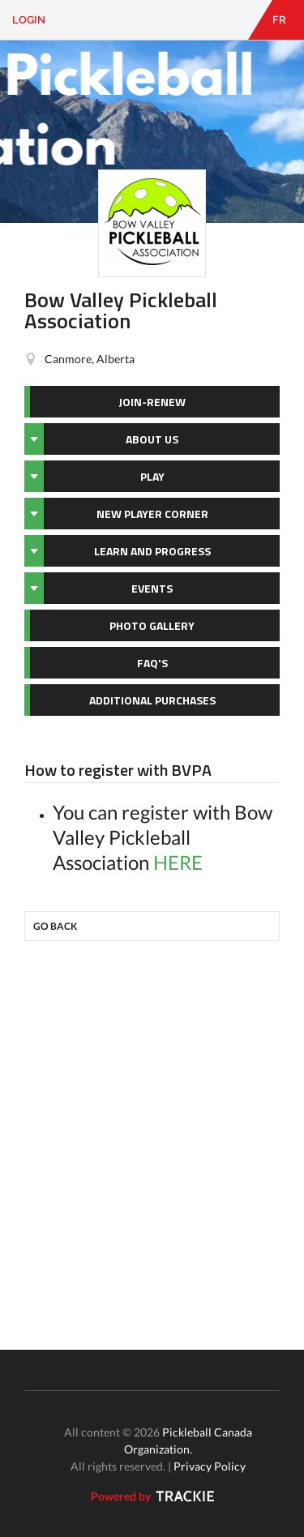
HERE (178, 862)
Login (28, 20)
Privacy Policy (209, 1466)
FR (279, 20)
